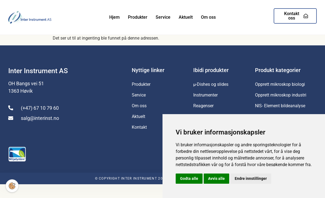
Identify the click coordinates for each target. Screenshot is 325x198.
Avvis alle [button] (216, 178)
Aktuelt (186, 17)
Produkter (137, 17)
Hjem (114, 17)
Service (163, 17)
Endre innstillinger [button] (251, 178)
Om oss (208, 17)
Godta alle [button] (189, 178)
